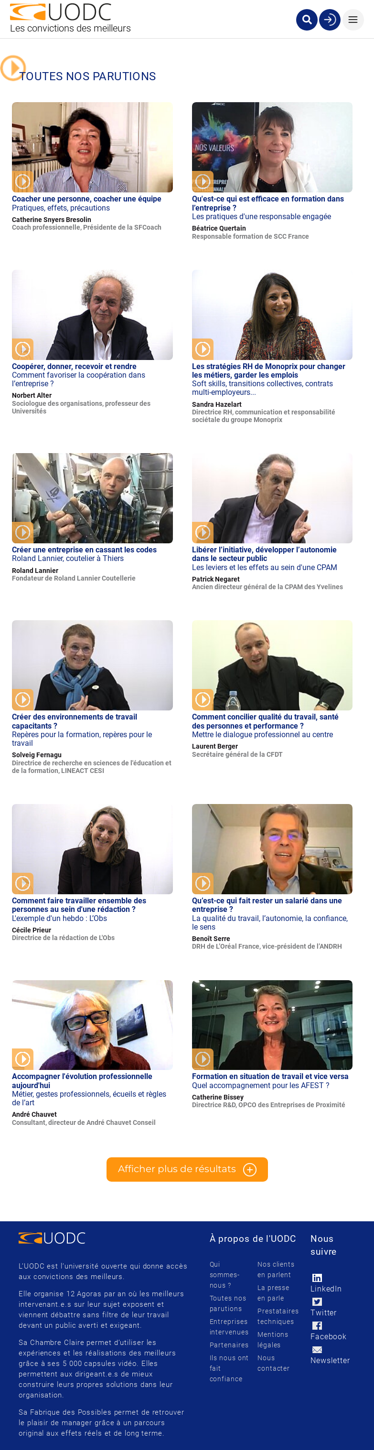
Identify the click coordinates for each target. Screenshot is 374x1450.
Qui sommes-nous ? (225, 1274)
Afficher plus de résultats (187, 1169)
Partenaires (229, 1345)
